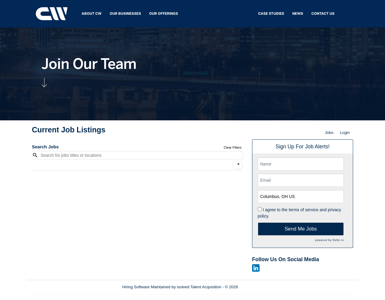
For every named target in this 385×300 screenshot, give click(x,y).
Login (345, 132)
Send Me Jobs (301, 229)
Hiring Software (136, 287)
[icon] (239, 164)
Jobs (329, 132)
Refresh (256, 287)
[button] (237, 165)
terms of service (304, 209)
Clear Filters (233, 147)
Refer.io (338, 240)
